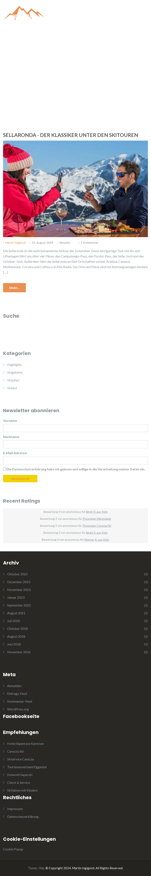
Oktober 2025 (17, 574)
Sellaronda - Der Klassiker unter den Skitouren (70, 135)
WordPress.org (18, 709)
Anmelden (14, 686)
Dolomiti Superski (19, 775)
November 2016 (19, 652)
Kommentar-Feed (19, 701)
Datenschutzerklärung (23, 816)
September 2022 (19, 605)
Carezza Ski (15, 751)
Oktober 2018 (17, 628)
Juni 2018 (14, 644)
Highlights (14, 364)
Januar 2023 (15, 597)
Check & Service (18, 782)
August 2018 (16, 636)
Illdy (41, 868)
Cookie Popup (13, 849)
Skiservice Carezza (20, 759)
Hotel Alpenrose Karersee (25, 743)
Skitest (12, 388)
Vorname (10, 420)
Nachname (11, 437)
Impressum (15, 809)
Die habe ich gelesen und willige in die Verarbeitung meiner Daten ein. (74, 469)
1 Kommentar (89, 242)
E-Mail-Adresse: (15, 453)
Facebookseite (21, 716)
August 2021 (16, 613)
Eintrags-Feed (17, 693)
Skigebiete (14, 372)
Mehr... (14, 288)
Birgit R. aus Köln (97, 511)
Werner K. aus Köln (96, 539)
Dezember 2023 (18, 582)
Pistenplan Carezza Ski (96, 525)
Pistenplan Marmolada (97, 518)
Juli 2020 (13, 621)
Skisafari (64, 242)
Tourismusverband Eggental (27, 767)
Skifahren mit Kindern (22, 790)
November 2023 (19, 590)
